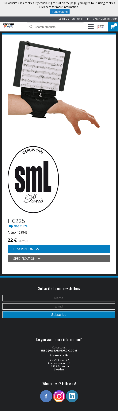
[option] (54, 88)
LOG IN (77, 19)
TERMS (64, 19)
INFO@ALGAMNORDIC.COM (102, 19)
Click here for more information (58, 7)
